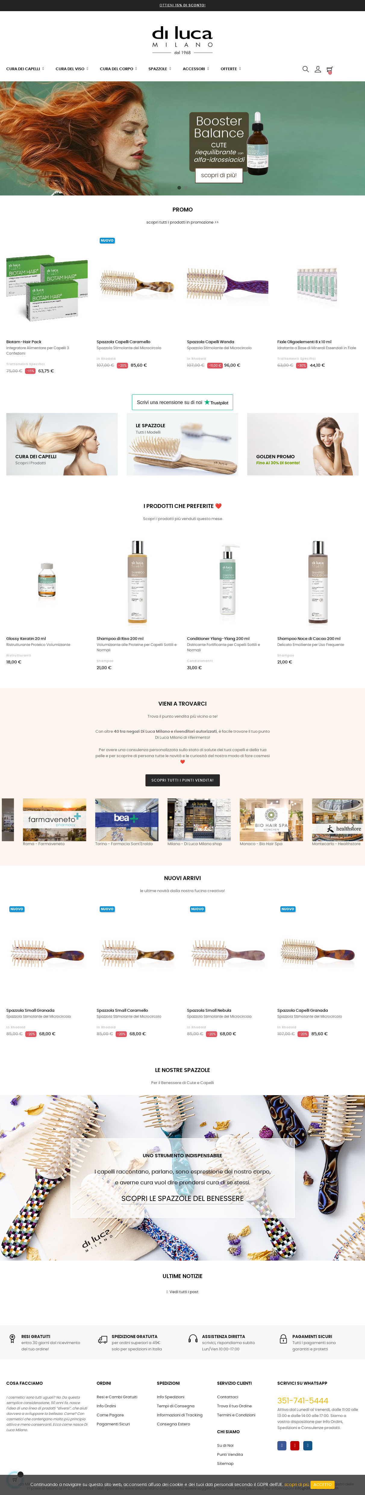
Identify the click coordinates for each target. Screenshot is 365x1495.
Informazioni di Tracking (180, 1415)
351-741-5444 (302, 1401)
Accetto (323, 1485)
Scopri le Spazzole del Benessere (182, 1198)
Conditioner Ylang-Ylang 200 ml (218, 639)
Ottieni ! (183, 5)
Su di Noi (225, 1446)
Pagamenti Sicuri (113, 1424)
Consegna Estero (173, 1424)
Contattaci (227, 1397)
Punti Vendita (230, 1455)
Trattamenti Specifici (25, 364)
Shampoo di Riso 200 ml (120, 639)
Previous (12, 826)
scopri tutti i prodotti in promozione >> (182, 222)
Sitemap (225, 1464)
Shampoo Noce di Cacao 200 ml (308, 639)
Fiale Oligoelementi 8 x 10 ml (304, 342)
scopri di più (296, 1485)
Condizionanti (200, 661)
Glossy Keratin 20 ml (26, 639)
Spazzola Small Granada (30, 1011)
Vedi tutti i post (183, 1292)
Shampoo (105, 661)
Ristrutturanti (18, 655)
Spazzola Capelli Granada (302, 1011)
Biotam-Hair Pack (23, 342)
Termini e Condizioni (236, 1415)
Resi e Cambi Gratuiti (117, 1397)
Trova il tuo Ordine (234, 1406)
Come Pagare (110, 1415)
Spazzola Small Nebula (209, 1011)
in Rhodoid (106, 358)
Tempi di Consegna (176, 1406)
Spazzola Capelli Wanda (210, 342)
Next (353, 826)
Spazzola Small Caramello (122, 1011)
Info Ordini (106, 1406)
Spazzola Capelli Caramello (123, 342)
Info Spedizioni (170, 1397)
